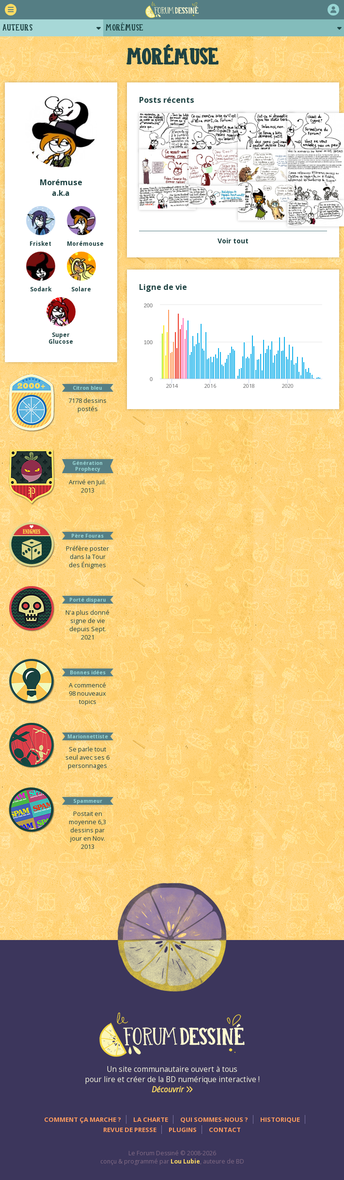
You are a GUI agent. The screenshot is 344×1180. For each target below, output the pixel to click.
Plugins (183, 1129)
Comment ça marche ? (82, 1119)
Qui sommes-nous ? (214, 1119)
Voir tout (233, 240)
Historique (280, 1119)
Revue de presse (129, 1129)
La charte (150, 1119)
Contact (225, 1129)
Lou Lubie (185, 1161)
